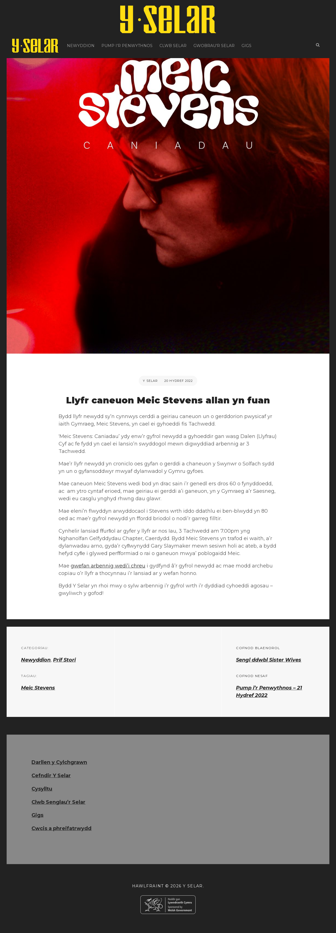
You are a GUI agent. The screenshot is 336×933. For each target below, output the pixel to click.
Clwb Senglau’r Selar (58, 802)
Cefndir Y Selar (51, 776)
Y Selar (150, 381)
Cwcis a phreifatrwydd (61, 828)
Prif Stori (64, 660)
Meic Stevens (38, 688)
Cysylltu (42, 789)
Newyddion (81, 45)
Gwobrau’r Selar (214, 45)
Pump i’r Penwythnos (127, 45)
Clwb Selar (173, 45)
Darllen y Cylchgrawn (59, 762)
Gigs (246, 45)
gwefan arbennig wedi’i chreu (108, 566)
